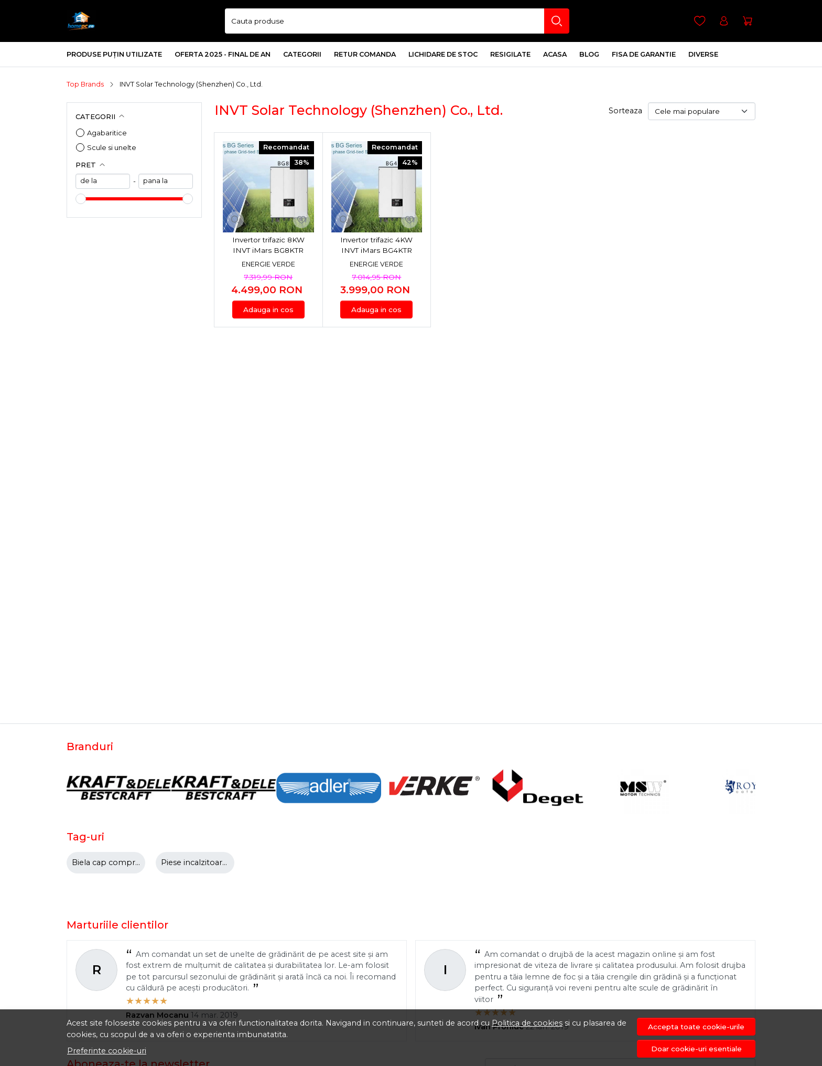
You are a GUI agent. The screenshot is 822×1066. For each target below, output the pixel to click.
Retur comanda (365, 54)
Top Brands (85, 84)
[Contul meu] (724, 21)
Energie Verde (268, 264)
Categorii (302, 54)
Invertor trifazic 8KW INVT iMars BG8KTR (268, 245)
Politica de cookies (527, 1023)
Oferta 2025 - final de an (223, 54)
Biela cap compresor (112, 862)
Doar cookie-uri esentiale (696, 1048)
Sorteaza (625, 110)
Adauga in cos (268, 309)
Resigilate (510, 54)
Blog (589, 54)
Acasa (555, 54)
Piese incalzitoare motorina (213, 862)
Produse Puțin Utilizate (114, 54)
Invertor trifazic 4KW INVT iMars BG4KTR (376, 245)
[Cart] (748, 21)
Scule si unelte (111, 147)
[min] (102, 181)
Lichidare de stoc (443, 54)
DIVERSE (703, 54)
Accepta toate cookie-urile (696, 1026)
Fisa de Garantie (644, 54)
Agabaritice (107, 133)
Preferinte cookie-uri (106, 1051)
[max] (165, 181)
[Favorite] (700, 21)
